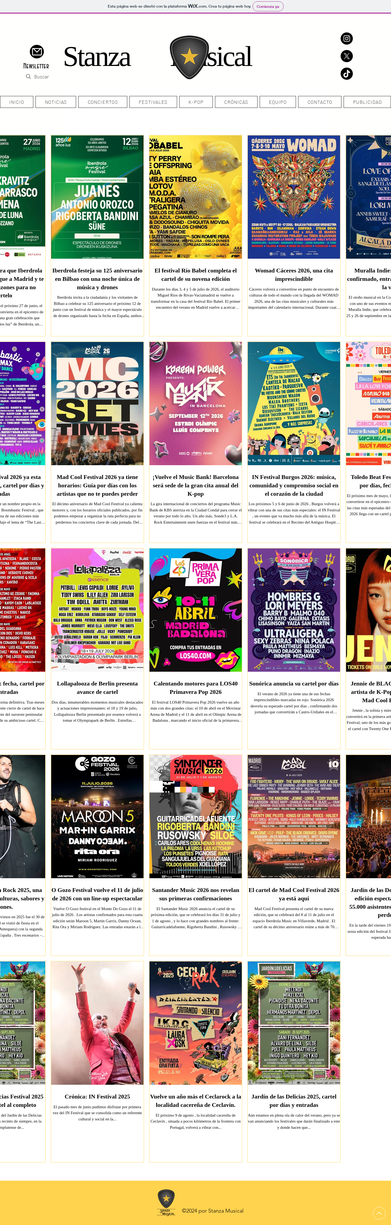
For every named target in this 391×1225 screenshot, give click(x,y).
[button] (37, 51)
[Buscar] (37, 76)
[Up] (379, 1213)
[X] (347, 56)
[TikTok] (347, 74)
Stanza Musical (157, 56)
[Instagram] (347, 38)
